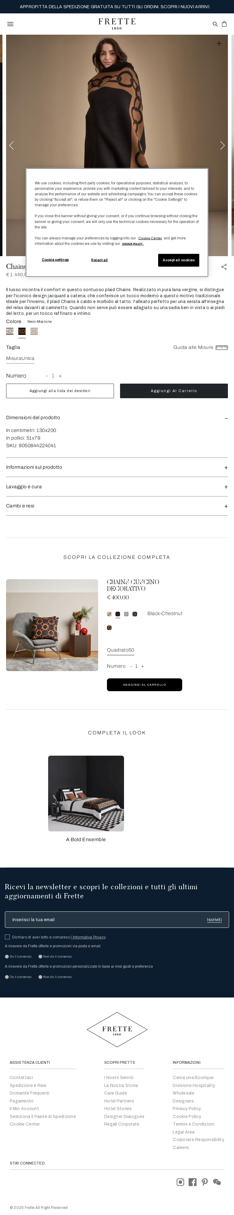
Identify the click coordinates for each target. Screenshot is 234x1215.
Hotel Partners (119, 1101)
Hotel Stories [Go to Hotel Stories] (118, 1108)
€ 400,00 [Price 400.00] (118, 598)
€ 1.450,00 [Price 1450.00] (18, 274)
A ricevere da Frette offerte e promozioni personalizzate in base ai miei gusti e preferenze (79, 966)
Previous (11, 145)
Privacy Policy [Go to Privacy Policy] (187, 1108)
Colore (14, 321)
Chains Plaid (25, 266)
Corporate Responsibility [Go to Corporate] (198, 1139)
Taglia (13, 347)
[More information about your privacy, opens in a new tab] (133, 243)
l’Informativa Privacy (88, 937)
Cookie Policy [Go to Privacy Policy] (187, 1116)
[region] (117, 222)
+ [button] (60, 376)
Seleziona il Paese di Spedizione (43, 1116)
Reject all (99, 260)
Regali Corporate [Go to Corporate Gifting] (121, 1124)
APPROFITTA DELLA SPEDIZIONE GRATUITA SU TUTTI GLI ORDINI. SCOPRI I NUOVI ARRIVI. (115, 7)
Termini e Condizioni (193, 1124)
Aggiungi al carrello (144, 684)
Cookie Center (25, 1124)
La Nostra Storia (121, 1085)
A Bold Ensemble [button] (86, 839)
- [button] (47, 376)
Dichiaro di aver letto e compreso (59, 937)
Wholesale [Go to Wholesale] (183, 1093)
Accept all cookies (178, 260)
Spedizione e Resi (28, 1085)
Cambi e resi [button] (117, 505)
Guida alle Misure (200, 347)
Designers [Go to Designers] (183, 1101)
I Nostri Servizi (118, 1077)
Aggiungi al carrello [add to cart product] (174, 391)
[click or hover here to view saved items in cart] (224, 23)
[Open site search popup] (215, 24)
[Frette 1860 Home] (117, 24)
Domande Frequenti (30, 1093)
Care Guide (115, 1093)
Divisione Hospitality (194, 1085)
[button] (117, 417)
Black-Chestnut (164, 613)
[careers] (181, 1147)
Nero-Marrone (39, 321)
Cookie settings (55, 259)
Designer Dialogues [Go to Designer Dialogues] (124, 1116)
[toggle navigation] (10, 24)
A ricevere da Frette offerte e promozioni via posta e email (53, 946)
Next (222, 145)
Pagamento (22, 1101)
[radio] (9, 331)
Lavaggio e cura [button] (117, 486)
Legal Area (183, 1132)
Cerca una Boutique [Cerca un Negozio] (193, 1077)
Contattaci (21, 1077)
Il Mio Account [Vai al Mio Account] (24, 1108)
